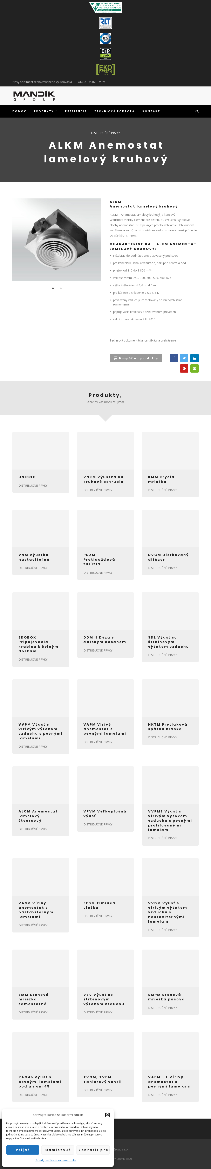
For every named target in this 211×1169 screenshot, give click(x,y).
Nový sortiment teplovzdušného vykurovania (42, 82)
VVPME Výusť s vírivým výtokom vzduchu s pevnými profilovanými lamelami (170, 820)
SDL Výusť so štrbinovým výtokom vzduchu (168, 642)
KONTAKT (151, 111)
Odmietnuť (58, 1150)
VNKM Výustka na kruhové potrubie (103, 479)
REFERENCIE (76, 111)
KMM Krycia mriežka (161, 479)
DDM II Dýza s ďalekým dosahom (104, 639)
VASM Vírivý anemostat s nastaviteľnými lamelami (37, 910)
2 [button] (61, 288)
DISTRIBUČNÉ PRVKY (105, 133)
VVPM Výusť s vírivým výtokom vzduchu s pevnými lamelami (41, 731)
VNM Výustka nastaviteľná (34, 557)
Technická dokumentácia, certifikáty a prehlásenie (143, 340)
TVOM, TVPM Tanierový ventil (102, 1079)
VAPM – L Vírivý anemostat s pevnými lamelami (169, 1082)
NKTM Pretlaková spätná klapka (168, 726)
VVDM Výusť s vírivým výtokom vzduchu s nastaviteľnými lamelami (167, 912)
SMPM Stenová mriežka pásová (166, 997)
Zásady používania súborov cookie (55, 1160)
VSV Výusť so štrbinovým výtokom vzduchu (103, 999)
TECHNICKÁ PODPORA (114, 111)
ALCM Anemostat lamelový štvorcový (38, 816)
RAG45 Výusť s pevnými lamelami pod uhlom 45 (40, 1082)
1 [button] (53, 288)
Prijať (23, 1150)
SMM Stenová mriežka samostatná (34, 999)
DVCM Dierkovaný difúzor (168, 557)
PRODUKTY (45, 111)
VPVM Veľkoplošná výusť (105, 813)
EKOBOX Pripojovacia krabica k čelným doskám (39, 644)
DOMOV (19, 111)
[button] (108, 1115)
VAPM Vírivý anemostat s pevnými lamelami (104, 729)
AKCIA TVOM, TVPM (91, 82)
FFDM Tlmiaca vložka (99, 905)
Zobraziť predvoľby (94, 1150)
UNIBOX (27, 477)
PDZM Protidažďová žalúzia (99, 559)
